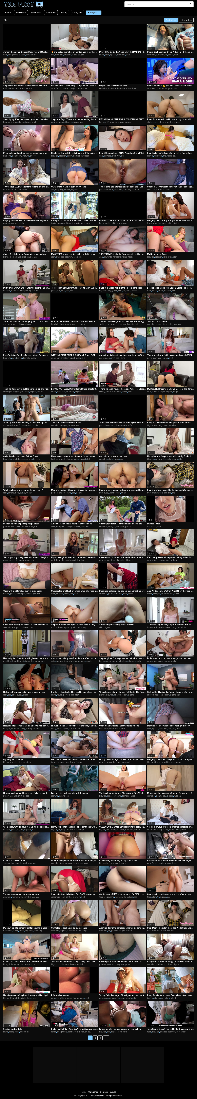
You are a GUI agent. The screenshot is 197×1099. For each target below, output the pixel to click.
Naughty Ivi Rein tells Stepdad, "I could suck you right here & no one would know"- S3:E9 (170, 759)
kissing (22, 324)
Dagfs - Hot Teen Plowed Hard (113, 86)
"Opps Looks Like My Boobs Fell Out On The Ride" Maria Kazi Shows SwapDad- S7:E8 (122, 692)
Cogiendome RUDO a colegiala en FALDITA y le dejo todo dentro (122, 894)
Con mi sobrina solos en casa (113, 456)
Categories (77, 12)
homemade (15, 257)
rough (160, 425)
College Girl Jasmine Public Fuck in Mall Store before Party (74, 220)
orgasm (67, 55)
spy (118, 223)
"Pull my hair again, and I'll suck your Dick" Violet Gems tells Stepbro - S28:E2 (122, 793)
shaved (129, 88)
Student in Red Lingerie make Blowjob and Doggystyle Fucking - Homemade (122, 321)
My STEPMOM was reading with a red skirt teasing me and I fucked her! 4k (74, 254)
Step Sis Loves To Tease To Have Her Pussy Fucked (170, 153)
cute (122, 526)
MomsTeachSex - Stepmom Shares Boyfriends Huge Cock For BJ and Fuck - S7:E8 (74, 490)
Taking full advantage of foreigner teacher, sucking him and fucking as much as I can (122, 995)
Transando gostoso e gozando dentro (21, 894)
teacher (182, 1032)
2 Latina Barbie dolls (12, 1029)
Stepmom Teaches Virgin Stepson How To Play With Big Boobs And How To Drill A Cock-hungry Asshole (74, 625)
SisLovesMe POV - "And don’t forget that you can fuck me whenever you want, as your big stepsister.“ (74, 1029)
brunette (121, 88)
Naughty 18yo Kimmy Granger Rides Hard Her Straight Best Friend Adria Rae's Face (170, 220)
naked (173, 998)
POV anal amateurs (60, 995)
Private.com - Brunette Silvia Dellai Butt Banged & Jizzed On (170, 860)
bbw (170, 964)
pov (174, 156)
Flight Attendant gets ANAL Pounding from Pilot (121, 153)
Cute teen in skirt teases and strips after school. (169, 894)
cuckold (128, 122)
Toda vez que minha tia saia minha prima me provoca (122, 422)
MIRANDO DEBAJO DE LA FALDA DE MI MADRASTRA (122, 220)
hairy (28, 324)
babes (23, 1032)
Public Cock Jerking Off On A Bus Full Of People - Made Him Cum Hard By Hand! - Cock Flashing (170, 52)
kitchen (54, 459)
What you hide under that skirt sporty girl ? (23, 490)
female (177, 122)
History (64, 12)
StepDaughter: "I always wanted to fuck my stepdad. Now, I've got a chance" (122, 658)
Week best (36, 12)
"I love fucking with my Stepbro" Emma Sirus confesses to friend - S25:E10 (170, 625)
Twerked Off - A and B (157, 321)
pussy (33, 156)
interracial (103, 998)
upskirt (113, 55)
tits (164, 156)
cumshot (160, 55)
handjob (55, 324)
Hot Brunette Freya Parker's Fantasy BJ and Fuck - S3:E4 (26, 726)
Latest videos (186, 20)
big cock (70, 223)
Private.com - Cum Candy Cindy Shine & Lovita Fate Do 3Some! (74, 86)
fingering (20, 560)
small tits (163, 88)
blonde (65, 88)
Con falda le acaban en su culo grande (69, 928)
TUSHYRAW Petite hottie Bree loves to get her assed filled (122, 254)
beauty (175, 459)
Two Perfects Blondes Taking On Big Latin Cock (73, 961)
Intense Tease (153, 524)
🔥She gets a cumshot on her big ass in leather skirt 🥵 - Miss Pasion (74, 52)
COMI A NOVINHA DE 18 (14, 860)
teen (149, 290)
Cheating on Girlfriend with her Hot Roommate (121, 557)
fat (88, 459)
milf (5, 88)
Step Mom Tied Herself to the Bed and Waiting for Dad (170, 490)
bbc (120, 1032)
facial (58, 88)
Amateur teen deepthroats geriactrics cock (71, 524)
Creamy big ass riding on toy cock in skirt (118, 860)
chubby (159, 964)
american (164, 695)
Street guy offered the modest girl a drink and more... (122, 524)
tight (159, 526)
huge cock (8, 122)
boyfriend (7, 931)
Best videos (21, 12)
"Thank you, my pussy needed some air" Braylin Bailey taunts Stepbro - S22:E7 (26, 557)
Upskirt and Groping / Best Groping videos (119, 726)
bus (101, 728)
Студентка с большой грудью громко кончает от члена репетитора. (170, 961)
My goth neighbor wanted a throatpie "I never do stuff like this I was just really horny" (74, 557)
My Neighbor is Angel (157, 254)
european (85, 156)
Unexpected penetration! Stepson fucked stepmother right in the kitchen (74, 456)
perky (136, 88)
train (168, 189)
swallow (172, 425)
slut (122, 156)
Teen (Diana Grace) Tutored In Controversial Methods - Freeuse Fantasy (170, 1029)
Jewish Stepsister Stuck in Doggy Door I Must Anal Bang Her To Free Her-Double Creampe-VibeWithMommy (26, 52)
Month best (51, 12)
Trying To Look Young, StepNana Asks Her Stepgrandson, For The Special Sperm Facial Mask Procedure (122, 389)
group (12, 1032)
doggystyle (13, 55)
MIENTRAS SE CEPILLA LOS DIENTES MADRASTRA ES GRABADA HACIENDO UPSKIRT (122, 52)
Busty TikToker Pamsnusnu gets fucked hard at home (170, 422)
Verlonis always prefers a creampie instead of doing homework (170, 827)
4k (158, 897)
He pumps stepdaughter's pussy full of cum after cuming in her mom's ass (26, 793)
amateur (59, 55)
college (130, 897)
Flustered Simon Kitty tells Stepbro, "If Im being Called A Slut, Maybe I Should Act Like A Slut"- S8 (74, 153)
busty (168, 459)
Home (8, 12)
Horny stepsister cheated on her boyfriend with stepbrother (74, 827)
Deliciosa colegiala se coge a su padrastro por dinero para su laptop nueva (122, 591)
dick (28, 55)
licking (166, 257)
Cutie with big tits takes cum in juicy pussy (22, 591)
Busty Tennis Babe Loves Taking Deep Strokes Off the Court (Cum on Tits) (170, 995)
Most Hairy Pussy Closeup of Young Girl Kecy (168, 726)
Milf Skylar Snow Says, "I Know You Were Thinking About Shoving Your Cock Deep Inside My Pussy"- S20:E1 (26, 288)
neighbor (7, 661)
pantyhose (64, 796)
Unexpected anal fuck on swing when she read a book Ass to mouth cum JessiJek (74, 591)
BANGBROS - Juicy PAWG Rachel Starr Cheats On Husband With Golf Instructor (74, 389)
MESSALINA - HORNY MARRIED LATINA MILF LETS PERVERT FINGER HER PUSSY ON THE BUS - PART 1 (122, 119)
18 (79, 728)
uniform (20, 425)
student (79, 863)
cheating (127, 189)
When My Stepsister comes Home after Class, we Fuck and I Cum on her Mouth (74, 860)
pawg (60, 189)
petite (160, 290)
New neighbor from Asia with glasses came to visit (26, 658)
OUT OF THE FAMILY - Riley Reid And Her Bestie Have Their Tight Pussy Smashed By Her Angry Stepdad (74, 321)
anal (5, 55)
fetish (18, 88)
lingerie (130, 324)
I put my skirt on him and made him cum (69, 793)
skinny (15, 156)
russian (134, 290)
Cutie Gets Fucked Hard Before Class (20, 456)
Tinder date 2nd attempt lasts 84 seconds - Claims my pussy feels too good (122, 187)
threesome (82, 88)
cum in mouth (30, 964)
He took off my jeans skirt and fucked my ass (24, 692)
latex (24, 189)
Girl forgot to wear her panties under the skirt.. (121, 961)
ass (52, 55)
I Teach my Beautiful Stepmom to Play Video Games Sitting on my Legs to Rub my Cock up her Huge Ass (170, 557)
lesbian (150, 223)
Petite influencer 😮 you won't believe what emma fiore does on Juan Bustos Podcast (170, 86)
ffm (15, 189)
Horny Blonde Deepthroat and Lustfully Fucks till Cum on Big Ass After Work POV (170, 456)
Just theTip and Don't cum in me (66, 422)
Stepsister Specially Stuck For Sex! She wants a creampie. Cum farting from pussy (74, 894)
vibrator (11, 627)
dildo (21, 223)
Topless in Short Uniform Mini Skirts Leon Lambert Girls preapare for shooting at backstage (74, 288)
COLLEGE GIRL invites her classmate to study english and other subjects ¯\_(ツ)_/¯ (122, 827)
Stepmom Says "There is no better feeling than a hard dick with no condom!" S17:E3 (74, 119)
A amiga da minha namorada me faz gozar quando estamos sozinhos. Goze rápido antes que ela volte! (122, 928)
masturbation (17, 290)
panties (158, 223)
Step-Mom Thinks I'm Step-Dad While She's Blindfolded (170, 928)
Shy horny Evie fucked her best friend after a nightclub (74, 692)
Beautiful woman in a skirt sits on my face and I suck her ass (170, 119)
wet (118, 156)
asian (10, 189)
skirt (128, 55)
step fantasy (121, 661)
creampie (60, 122)
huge (175, 392)
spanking (68, 627)
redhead (117, 392)
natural (34, 55)
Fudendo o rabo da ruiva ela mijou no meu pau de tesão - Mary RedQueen (170, 658)
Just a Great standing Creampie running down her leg (26, 254)
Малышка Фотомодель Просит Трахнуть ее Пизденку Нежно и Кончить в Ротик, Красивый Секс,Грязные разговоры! (170, 793)
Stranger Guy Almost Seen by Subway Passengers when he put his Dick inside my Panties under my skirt (170, 187)
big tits (150, 156)
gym (26, 493)
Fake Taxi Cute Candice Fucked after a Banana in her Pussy (26, 355)
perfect (28, 459)
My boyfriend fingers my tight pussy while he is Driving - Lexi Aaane (26, 928)
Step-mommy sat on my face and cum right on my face (122, 490)
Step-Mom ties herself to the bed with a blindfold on (26, 86)
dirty (77, 695)
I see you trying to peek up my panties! (21, 524)
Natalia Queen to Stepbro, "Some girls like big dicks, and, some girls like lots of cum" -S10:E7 (26, 995)
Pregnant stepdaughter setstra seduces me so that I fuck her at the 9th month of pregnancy (26, 153)
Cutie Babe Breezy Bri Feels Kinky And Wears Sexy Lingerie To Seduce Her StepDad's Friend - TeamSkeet (26, 625)
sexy (107, 55)
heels (130, 257)
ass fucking (111, 829)
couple (81, 55)
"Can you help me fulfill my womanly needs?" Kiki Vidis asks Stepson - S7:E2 (170, 355)
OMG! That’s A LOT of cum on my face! (68, 187)
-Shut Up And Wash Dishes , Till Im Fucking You (25, 422)
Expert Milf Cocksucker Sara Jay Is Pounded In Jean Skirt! (26, 961)
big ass (22, 55)
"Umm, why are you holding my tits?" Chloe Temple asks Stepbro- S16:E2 (26, 321)
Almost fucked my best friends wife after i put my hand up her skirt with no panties (74, 658)
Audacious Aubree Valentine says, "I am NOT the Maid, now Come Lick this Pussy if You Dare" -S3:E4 (122, 355)
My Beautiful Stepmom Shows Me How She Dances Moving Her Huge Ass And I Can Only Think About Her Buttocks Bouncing (170, 389)
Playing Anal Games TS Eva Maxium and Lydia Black (26, 220)
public (170, 55)
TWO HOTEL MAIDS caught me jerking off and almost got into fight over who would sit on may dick (26, 187)
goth (53, 560)
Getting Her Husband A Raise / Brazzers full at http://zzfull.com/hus (170, 692)
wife (130, 425)
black (25, 695)
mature (11, 88)
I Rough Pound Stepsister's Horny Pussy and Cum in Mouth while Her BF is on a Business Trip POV (74, 726)
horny (58, 560)
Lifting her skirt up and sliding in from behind (120, 1029)
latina (74, 55)
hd (166, 55)
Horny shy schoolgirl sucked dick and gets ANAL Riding (122, 759)
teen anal (125, 762)
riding (169, 156)
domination (174, 829)
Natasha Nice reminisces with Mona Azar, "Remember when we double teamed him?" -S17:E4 (74, 759)
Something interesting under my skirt (116, 625)
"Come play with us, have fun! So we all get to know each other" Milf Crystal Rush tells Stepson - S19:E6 (26, 827)
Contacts (104, 1092)
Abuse (113, 1092)
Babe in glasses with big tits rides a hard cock (120, 288)
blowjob (72, 88)
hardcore (112, 88)
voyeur (124, 223)
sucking (102, 324)
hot (58, 290)
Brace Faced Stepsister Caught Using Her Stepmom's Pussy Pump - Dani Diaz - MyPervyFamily (170, 288)
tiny (20, 156)
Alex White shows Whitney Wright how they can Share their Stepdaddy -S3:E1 (170, 591)
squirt (72, 358)
